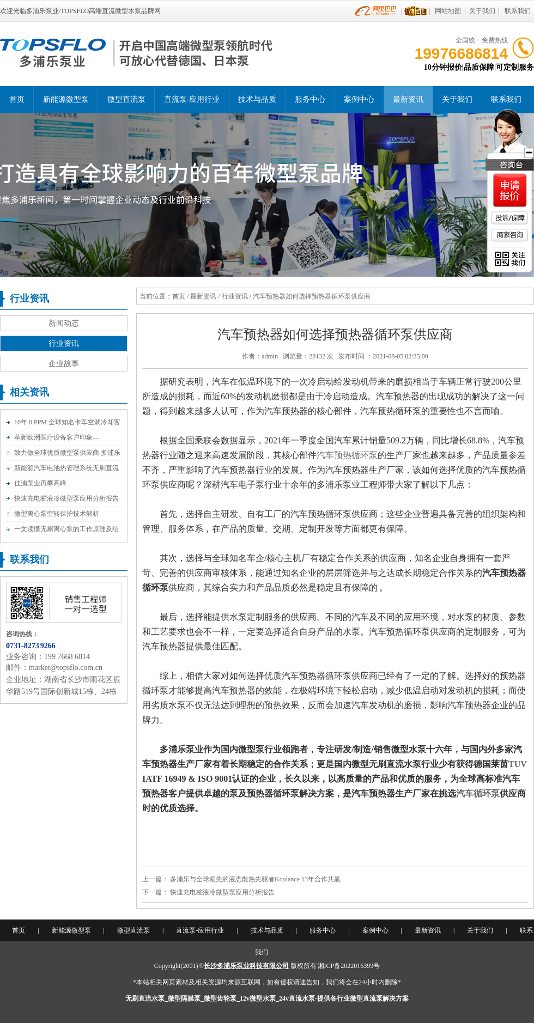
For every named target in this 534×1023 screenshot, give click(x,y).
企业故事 (63, 364)
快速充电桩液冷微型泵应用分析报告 (66, 498)
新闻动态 (63, 323)
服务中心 (310, 99)
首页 (17, 99)
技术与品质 (257, 99)
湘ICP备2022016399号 (349, 966)
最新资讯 (408, 99)
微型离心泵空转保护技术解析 (56, 513)
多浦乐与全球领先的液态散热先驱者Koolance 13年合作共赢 (255, 879)
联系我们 (518, 11)
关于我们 (482, 11)
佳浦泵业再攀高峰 (40, 483)
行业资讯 (63, 343)
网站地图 (448, 11)
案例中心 (359, 99)
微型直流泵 (126, 99)
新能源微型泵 (66, 99)
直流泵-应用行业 (192, 99)
